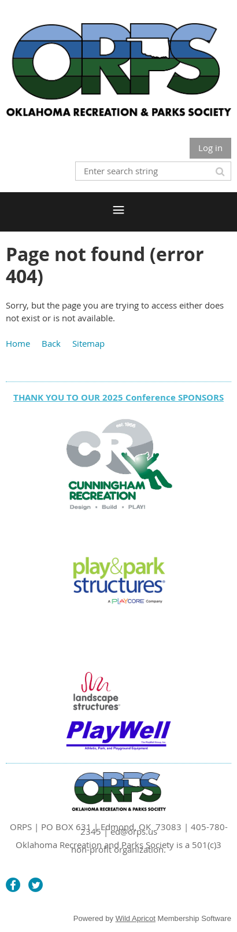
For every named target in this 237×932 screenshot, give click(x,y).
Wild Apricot (135, 918)
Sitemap (88, 343)
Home (18, 343)
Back (51, 343)
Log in (210, 147)
